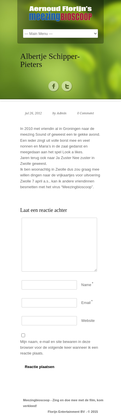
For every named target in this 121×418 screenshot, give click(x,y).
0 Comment (85, 113)
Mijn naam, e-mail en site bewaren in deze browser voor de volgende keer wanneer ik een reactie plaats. (59, 347)
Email (86, 303)
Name (86, 285)
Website (88, 320)
